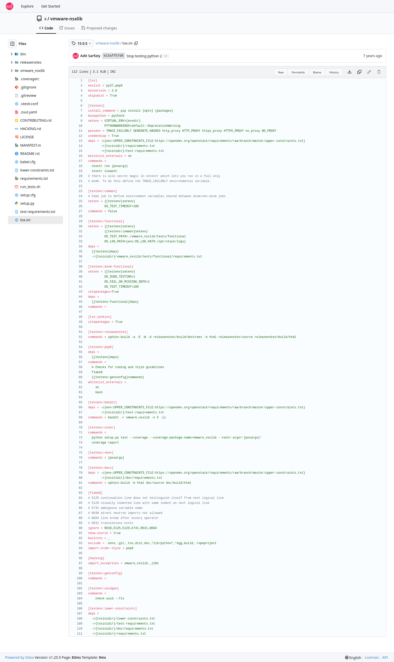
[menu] (353, 657)
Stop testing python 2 (144, 56)
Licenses (372, 657)
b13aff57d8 (113, 56)
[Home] (10, 6)
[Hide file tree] (12, 43)
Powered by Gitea (19, 657)
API (385, 657)
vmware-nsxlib (66, 18)
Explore (27, 6)
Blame (317, 72)
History (334, 72)
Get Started (50, 6)
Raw (281, 72)
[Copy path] (136, 43)
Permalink (298, 72)
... (165, 55)
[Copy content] (359, 72)
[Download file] (350, 72)
